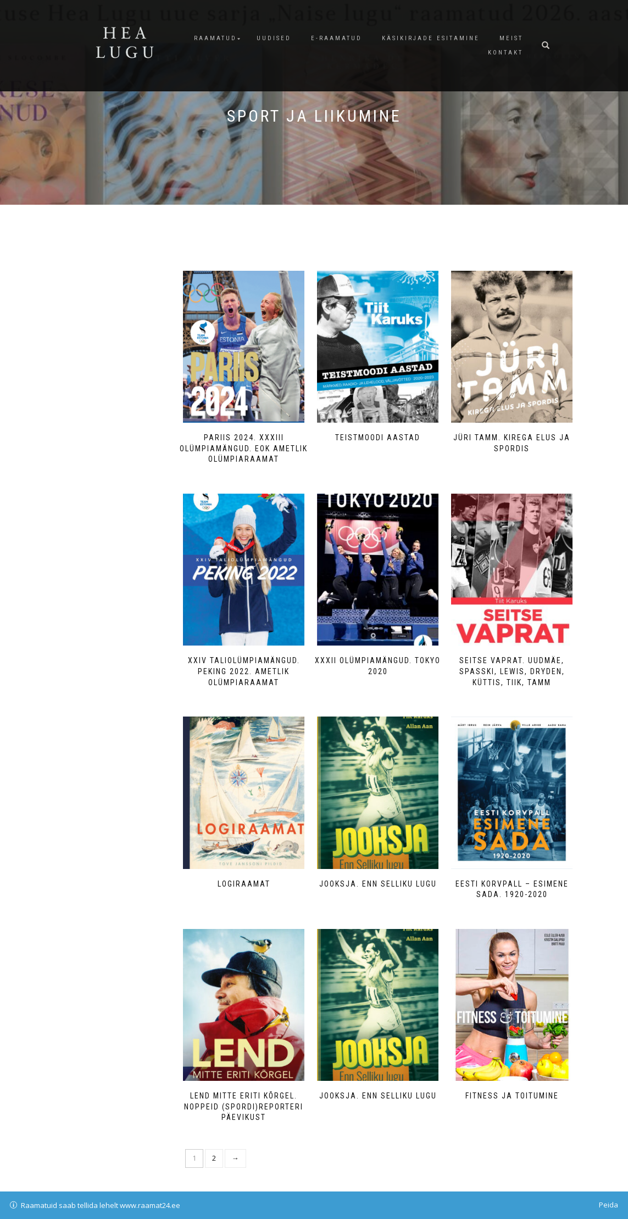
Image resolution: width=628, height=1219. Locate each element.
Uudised (274, 38)
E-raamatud (336, 38)
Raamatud (215, 38)
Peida (608, 1205)
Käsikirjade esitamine (431, 38)
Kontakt (505, 52)
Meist (511, 38)
